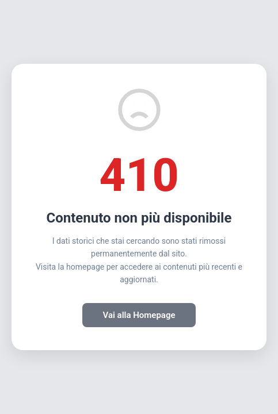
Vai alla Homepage (138, 315)
